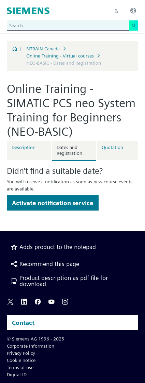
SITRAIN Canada (43, 48)
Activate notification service (52, 202)
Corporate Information (30, 346)
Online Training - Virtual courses (60, 56)
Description (23, 147)
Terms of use (20, 367)
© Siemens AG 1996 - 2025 (35, 339)
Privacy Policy (21, 353)
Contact (23, 322)
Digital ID (17, 374)
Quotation (112, 147)
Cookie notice (21, 360)
